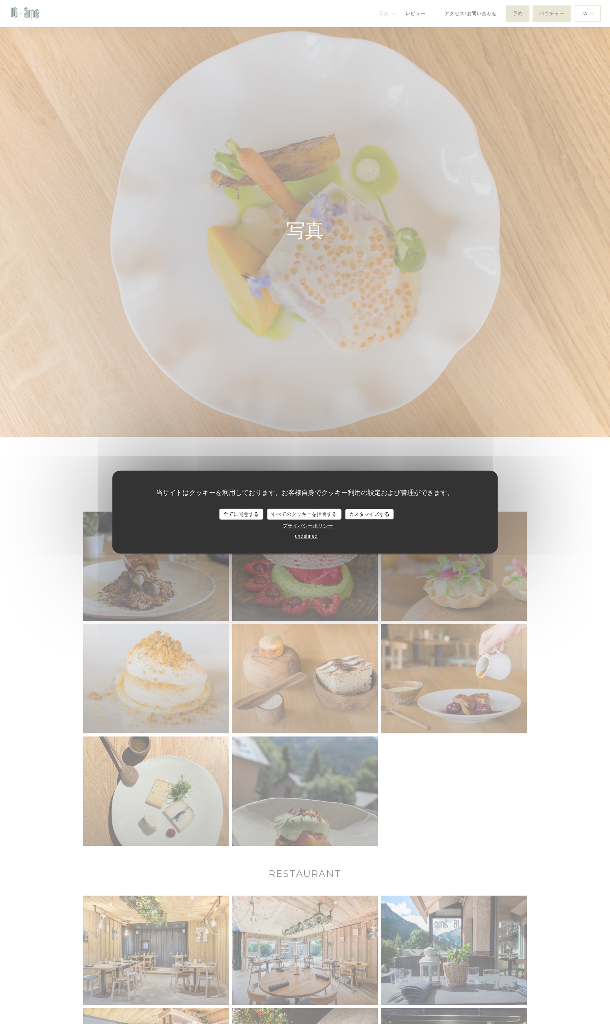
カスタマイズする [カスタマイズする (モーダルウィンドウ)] (369, 514)
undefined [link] (306, 535)
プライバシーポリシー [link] (307, 525)
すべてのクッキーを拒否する (304, 514)
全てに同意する (241, 514)
